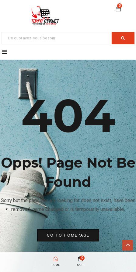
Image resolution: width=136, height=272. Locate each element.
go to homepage (68, 235)
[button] (118, 9)
